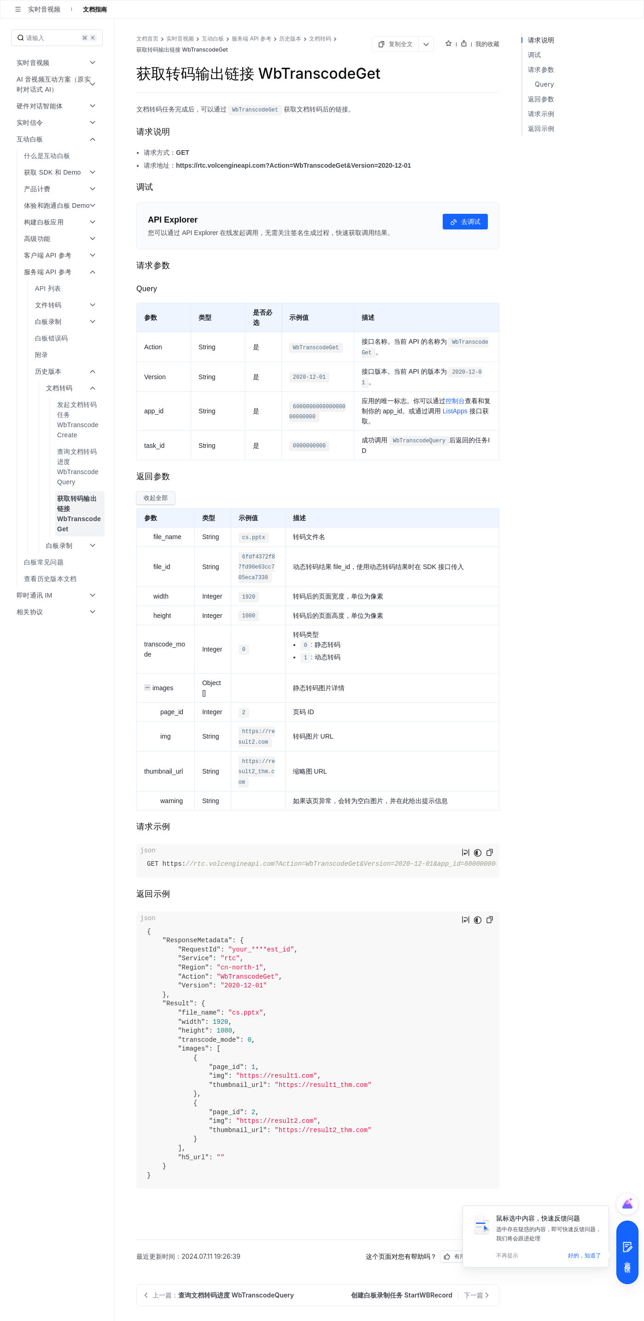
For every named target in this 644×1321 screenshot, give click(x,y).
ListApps (455, 411)
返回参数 (541, 99)
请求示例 (541, 113)
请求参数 (541, 69)
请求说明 (541, 40)
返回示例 (541, 128)
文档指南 (95, 9)
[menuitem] (58, 155)
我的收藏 (487, 43)
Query (544, 84)
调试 (534, 55)
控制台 (455, 401)
